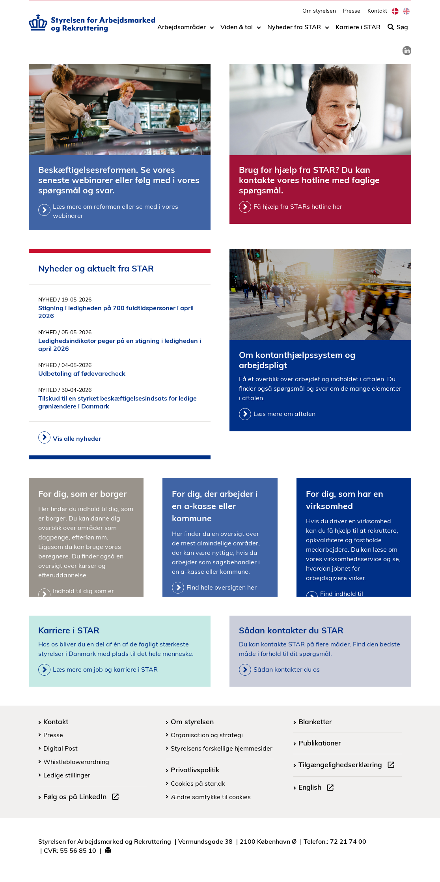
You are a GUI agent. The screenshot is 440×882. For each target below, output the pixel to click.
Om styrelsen (319, 14)
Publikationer (319, 742)
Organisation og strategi (207, 735)
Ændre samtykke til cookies (211, 797)
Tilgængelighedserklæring (348, 765)
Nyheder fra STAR (294, 30)
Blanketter (315, 721)
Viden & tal (236, 30)
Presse (351, 14)
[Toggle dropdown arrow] (211, 30)
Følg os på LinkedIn (82, 797)
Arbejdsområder (181, 30)
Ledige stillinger (66, 775)
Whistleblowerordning (76, 762)
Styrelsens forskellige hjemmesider (221, 748)
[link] (407, 50)
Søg (398, 30)
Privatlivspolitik (195, 769)
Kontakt (377, 14)
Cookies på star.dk (198, 783)
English (317, 788)
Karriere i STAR (358, 30)
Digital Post (60, 748)
